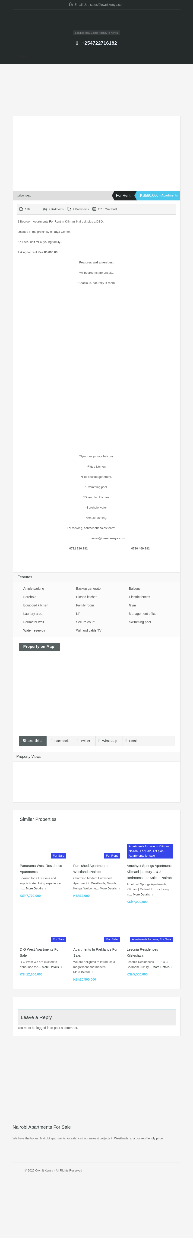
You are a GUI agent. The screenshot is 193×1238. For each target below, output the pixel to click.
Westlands (121, 1138)
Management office (143, 614)
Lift (78, 614)
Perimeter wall (33, 622)
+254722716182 (99, 43)
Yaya (57, 231)
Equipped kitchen (35, 605)
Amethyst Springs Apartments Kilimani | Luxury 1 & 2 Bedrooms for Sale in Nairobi (150, 872)
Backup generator (89, 588)
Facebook (60, 741)
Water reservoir (34, 630)
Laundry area (33, 614)
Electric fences (139, 597)
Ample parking (33, 588)
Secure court (85, 622)
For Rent (54, 221)
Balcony (135, 588)
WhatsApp (107, 741)
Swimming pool (140, 622)
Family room (85, 605)
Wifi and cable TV (88, 630)
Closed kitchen (87, 597)
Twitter (83, 741)
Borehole (29, 597)
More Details (36, 888)
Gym (132, 605)
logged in (43, 1028)
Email (131, 741)
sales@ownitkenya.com (107, 5)
